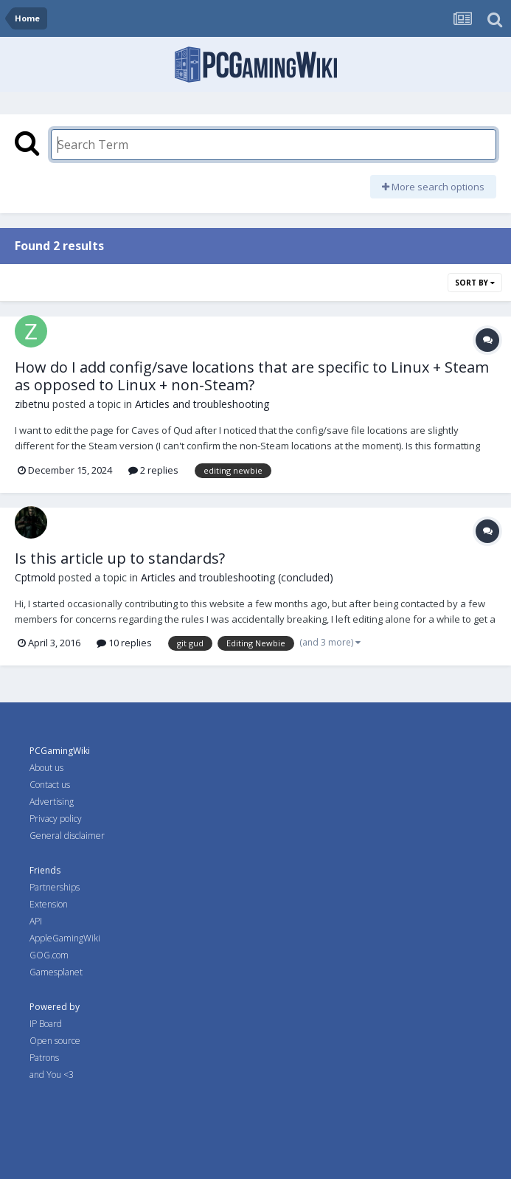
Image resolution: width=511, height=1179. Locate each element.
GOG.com (49, 955)
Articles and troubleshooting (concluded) (237, 577)
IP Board (45, 1023)
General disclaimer (67, 835)
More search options (433, 186)
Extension (48, 904)
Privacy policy (55, 818)
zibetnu (32, 404)
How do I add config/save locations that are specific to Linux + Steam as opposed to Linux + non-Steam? (252, 376)
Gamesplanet (56, 972)
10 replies (124, 642)
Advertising (51, 801)
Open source (54, 1040)
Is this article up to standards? (120, 558)
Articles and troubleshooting (202, 404)
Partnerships (54, 887)
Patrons (44, 1057)
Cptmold (35, 577)
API (35, 921)
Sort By (475, 282)
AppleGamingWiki (64, 938)
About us (46, 767)
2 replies (153, 470)
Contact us (49, 784)
